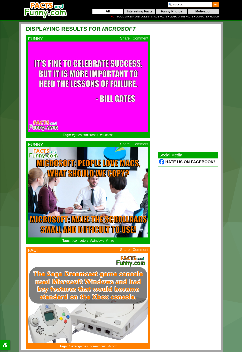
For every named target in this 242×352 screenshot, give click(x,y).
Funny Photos (171, 11)
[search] (190, 4)
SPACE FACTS (159, 16)
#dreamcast (98, 346)
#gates (77, 135)
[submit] (216, 4)
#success (106, 135)
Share (125, 38)
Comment (140, 38)
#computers (80, 240)
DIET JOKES (142, 16)
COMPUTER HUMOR (207, 16)
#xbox (112, 346)
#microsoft (90, 135)
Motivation (203, 11)
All (108, 11)
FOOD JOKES (125, 16)
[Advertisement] (188, 87)
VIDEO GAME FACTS (181, 16)
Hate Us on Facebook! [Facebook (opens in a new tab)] (190, 162)
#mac (110, 240)
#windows (97, 240)
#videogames (78, 346)
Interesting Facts (139, 11)
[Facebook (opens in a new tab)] (161, 162)
